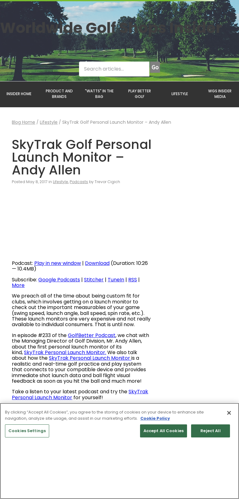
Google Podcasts (59, 279)
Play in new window (57, 263)
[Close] (229, 413)
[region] (119, 451)
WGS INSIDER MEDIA (220, 93)
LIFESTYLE (179, 93)
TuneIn (116, 279)
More (18, 285)
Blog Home (23, 122)
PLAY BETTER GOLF (139, 93)
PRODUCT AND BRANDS (59, 93)
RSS (132, 279)
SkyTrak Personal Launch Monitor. (65, 352)
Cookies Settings (27, 431)
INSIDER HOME (19, 93)
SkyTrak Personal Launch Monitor (90, 358)
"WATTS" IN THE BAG (99, 93)
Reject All (210, 431)
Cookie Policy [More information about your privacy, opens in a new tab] (155, 418)
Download (97, 263)
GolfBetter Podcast (91, 335)
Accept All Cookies (163, 431)
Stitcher (94, 279)
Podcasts (79, 181)
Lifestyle (49, 122)
